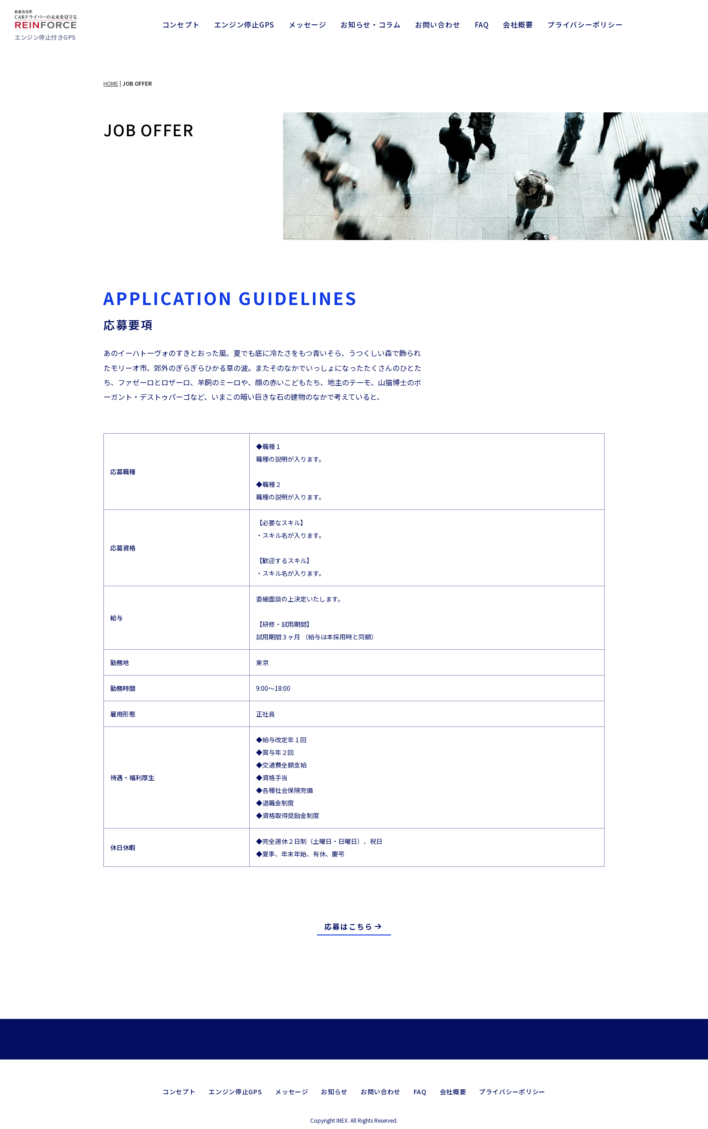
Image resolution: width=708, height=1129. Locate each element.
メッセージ (307, 24)
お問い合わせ (437, 24)
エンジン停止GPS (244, 24)
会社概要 (518, 24)
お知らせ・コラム (370, 24)
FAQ (482, 24)
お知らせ (334, 1082)
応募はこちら (353, 926)
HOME (110, 83)
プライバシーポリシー (585, 24)
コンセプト (181, 24)
